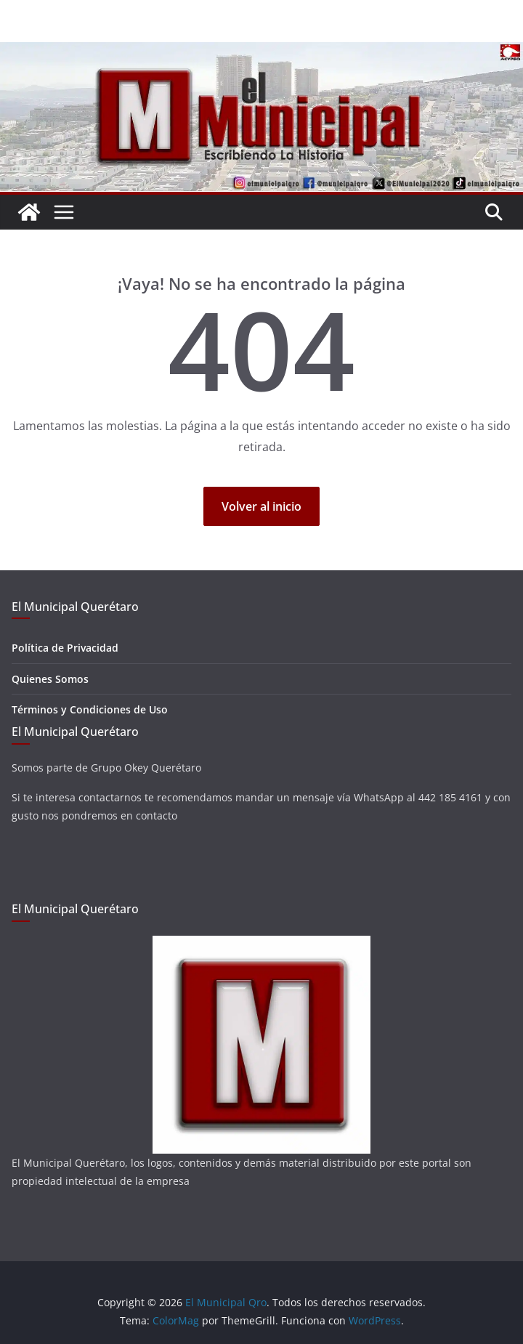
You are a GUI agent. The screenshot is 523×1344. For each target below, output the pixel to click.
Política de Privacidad (65, 648)
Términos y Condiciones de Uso (90, 709)
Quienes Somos (50, 679)
